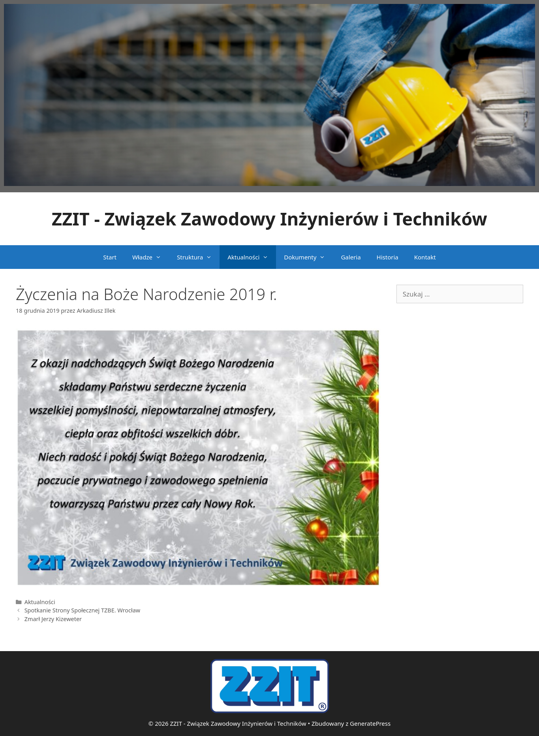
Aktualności (251, 257)
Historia (387, 257)
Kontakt (425, 257)
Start (109, 257)
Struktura (198, 257)
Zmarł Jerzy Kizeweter (53, 619)
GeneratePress (370, 723)
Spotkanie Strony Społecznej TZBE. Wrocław (82, 610)
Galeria (351, 257)
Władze (150, 257)
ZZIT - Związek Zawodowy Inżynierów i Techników (269, 219)
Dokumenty (308, 257)
